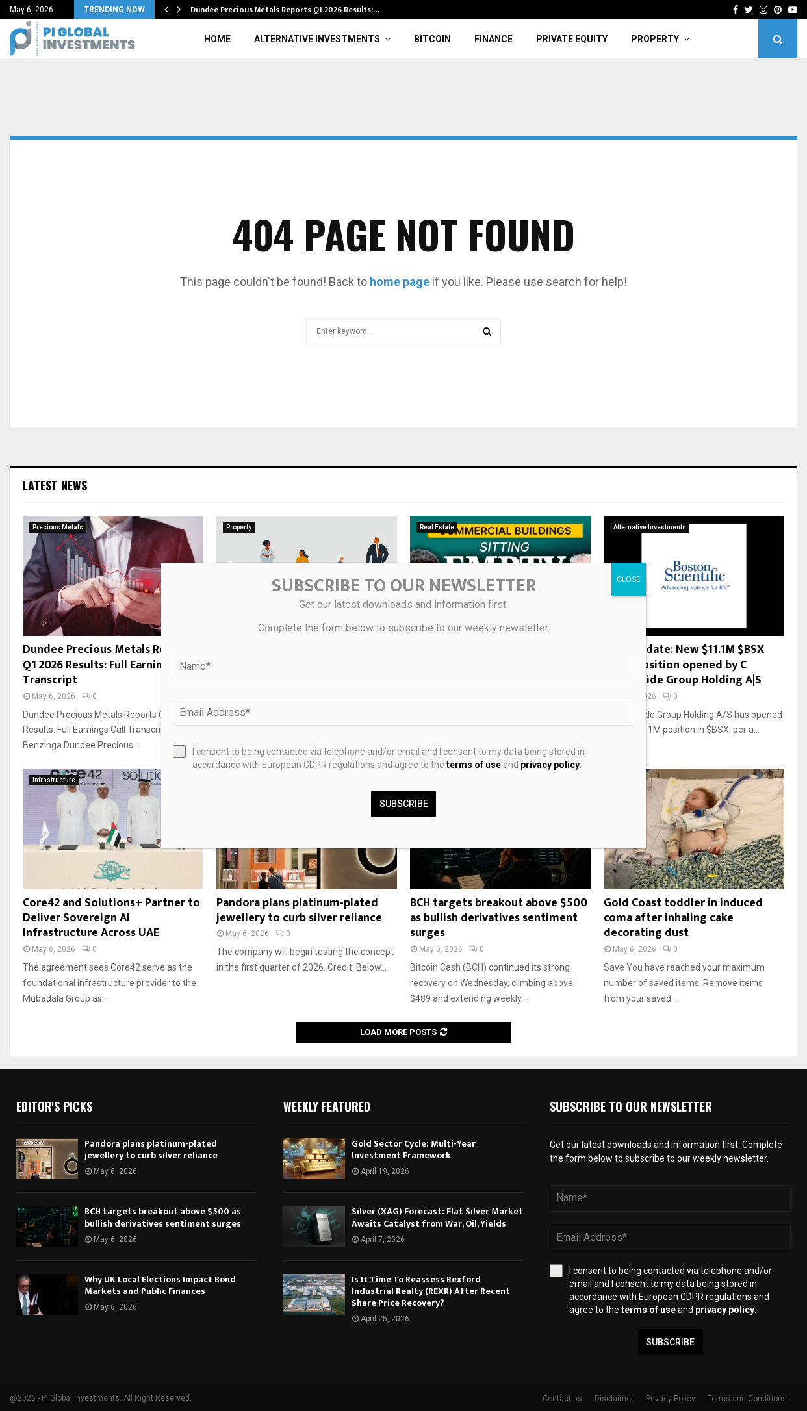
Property (655, 39)
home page (399, 281)
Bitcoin (432, 39)
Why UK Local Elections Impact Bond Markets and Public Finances (160, 1285)
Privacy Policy (670, 1398)
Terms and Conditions (747, 1398)
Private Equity (572, 39)
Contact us (562, 1398)
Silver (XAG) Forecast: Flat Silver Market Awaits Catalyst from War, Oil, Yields (437, 1217)
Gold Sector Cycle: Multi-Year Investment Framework (414, 1149)
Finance (493, 39)
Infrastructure (53, 779)
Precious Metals (57, 527)
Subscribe (670, 1342)
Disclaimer (614, 1398)
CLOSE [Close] (629, 579)
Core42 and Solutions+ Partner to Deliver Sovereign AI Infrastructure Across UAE (111, 918)
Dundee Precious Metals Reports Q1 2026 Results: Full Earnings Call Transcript (109, 665)
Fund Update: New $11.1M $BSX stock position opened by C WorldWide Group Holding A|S (684, 665)
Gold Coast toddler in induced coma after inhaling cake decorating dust (683, 918)
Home (217, 39)
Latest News (55, 485)
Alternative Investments (317, 39)
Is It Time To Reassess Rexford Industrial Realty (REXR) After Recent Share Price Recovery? (431, 1291)
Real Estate (437, 527)
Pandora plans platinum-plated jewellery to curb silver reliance (299, 910)
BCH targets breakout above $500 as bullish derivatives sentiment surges (498, 918)
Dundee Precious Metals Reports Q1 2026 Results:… (284, 9)
